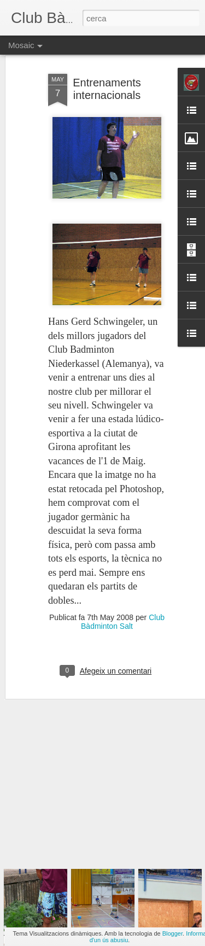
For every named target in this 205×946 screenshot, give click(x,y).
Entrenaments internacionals (107, 58)
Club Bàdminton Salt (123, 591)
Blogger (172, 933)
